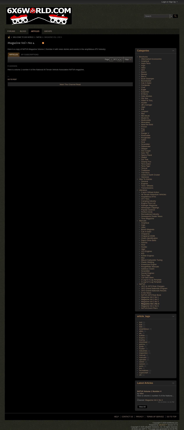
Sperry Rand (146, 155)
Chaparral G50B (148, 236)
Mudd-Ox (145, 118)
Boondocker (146, 81)
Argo (143, 65)
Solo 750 (145, 153)
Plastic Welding (147, 262)
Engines (144, 183)
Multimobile (146, 120)
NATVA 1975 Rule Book (151, 295)
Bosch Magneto (147, 229)
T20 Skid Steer (147, 277)
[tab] (14, 54)
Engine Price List (148, 203)
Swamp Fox (146, 162)
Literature (143, 190)
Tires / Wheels (147, 186)
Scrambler (145, 144)
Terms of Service (155, 417)
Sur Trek (144, 159)
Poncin (144, 127)
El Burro (144, 94)
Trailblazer (145, 170)
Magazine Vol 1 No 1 (150, 297)
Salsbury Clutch (147, 269)
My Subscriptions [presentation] (30, 55)
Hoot (143, 245)
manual (142, 355)
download (143, 342)
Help (116, 417)
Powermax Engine (149, 264)
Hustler (144, 103)
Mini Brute (145, 116)
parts (141, 366)
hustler (142, 349)
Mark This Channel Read (70, 84)
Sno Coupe (146, 151)
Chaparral (145, 234)
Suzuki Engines (147, 273)
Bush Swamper (147, 79)
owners (142, 364)
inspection (143, 353)
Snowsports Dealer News (151, 216)
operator (142, 359)
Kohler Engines (147, 256)
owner (141, 362)
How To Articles (145, 179)
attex (141, 331)
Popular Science (148, 210)
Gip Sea (144, 98)
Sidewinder (146, 146)
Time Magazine (147, 218)
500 (140, 327)
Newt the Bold (147, 124)
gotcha (142, 344)
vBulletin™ (163, 425)
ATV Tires (145, 199)
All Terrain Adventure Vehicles (153, 194)
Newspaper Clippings (150, 207)
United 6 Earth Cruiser (150, 175)
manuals (142, 357)
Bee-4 (143, 76)
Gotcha (144, 242)
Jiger (143, 107)
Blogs (23, 31)
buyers (142, 338)
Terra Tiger (145, 166)
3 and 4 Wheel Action (150, 192)
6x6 (140, 324)
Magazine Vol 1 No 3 (150, 301)
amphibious (144, 329)
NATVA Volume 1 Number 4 (149, 391)
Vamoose (145, 177)
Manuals (142, 221)
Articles (35, 31)
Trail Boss (145, 173)
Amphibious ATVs (148, 197)
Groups (48, 31)
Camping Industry (148, 201)
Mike (142, 393)
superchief (143, 373)
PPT (143, 131)
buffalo (142, 335)
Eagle (143, 89)
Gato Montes (146, 96)
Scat (143, 142)
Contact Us (127, 417)
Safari (143, 140)
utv (140, 375)
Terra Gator (146, 164)
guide (141, 346)
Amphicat (145, 61)
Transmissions (147, 188)
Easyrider (145, 92)
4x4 (140, 322)
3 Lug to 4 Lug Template (151, 280)
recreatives (144, 370)
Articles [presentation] (13, 55)
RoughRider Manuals (150, 266)
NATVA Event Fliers (149, 308)
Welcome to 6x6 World (23, 37)
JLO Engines (146, 251)
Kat (142, 109)
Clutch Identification (149, 238)
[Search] (158, 16)
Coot (143, 87)
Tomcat (144, 168)
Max (143, 113)
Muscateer (145, 122)
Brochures (143, 57)
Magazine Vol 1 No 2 (150, 299)
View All (142, 407)
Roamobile (145, 135)
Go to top (171, 417)
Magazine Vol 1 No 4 (150, 304)
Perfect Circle (147, 212)
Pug (143, 129)
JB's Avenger (146, 105)
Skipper (144, 148)
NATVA (38, 37)
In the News (146, 293)
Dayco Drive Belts (148, 240)
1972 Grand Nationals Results (153, 291)
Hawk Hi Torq (146, 100)
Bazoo (144, 72)
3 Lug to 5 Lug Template (151, 282)
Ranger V (145, 133)
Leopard (144, 111)
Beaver (144, 74)
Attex (143, 68)
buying (142, 340)
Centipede (145, 85)
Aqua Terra (145, 63)
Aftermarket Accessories (151, 59)
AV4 (143, 70)
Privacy (140, 417)
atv (140, 333)
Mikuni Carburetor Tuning (151, 260)
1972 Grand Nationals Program (154, 288)
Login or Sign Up (170, 2)
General (144, 181)
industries (143, 351)
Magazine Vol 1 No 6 (150, 306)
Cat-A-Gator (146, 83)
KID (142, 253)
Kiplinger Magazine (149, 205)
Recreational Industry (150, 214)
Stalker (144, 157)
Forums (11, 31)
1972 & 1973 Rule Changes (153, 286)
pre (140, 368)
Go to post (12, 79)
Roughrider (146, 138)
